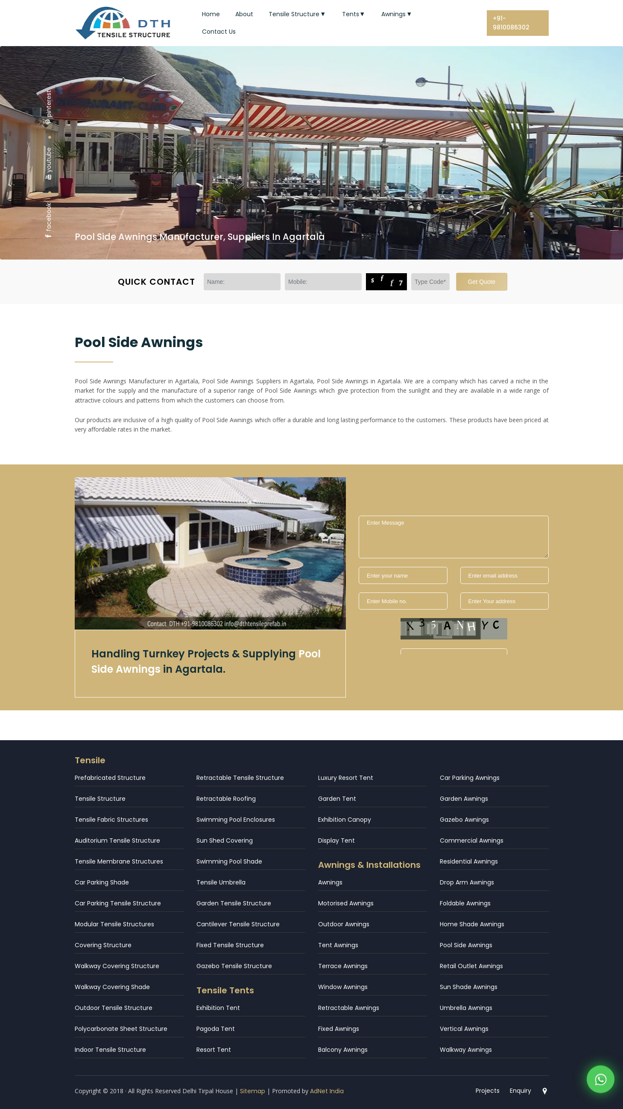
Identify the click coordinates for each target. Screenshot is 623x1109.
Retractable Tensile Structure (240, 777)
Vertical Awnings (464, 1028)
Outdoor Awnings (343, 924)
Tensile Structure (298, 14)
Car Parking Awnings (470, 777)
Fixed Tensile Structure (230, 945)
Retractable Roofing (226, 798)
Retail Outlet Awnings (471, 966)
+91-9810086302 (511, 23)
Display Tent (336, 840)
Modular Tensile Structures (114, 924)
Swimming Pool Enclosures (235, 819)
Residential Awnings (469, 861)
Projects (488, 1090)
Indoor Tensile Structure (110, 1049)
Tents (354, 14)
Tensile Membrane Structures (119, 861)
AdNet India (327, 1091)
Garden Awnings (464, 798)
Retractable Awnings (348, 1008)
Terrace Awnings (343, 966)
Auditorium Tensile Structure (117, 840)
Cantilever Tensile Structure (238, 924)
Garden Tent (337, 798)
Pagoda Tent (215, 1028)
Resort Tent (213, 1049)
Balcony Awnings (343, 1049)
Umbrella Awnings (466, 1008)
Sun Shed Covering (224, 840)
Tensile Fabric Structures (111, 819)
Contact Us (219, 31)
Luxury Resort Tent (345, 777)
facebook (48, 221)
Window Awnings (343, 987)
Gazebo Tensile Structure (234, 966)
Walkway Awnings (466, 1049)
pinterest (48, 107)
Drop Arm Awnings (467, 882)
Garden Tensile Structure (233, 903)
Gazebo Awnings (464, 819)
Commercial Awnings (471, 840)
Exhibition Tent (218, 1008)
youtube (48, 163)
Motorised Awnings (346, 903)
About (244, 14)
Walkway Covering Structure (117, 966)
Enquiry (520, 1090)
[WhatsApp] (600, 1080)
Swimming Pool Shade (229, 861)
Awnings (397, 14)
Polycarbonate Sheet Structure (121, 1028)
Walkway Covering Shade (112, 987)
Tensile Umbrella (221, 882)
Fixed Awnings (338, 1028)
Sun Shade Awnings (468, 987)
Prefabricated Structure (110, 777)
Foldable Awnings (465, 903)
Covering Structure (103, 945)
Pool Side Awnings (466, 945)
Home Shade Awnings (472, 924)
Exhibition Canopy (344, 819)
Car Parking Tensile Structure (118, 903)
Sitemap (252, 1091)
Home (211, 14)
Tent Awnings (338, 945)
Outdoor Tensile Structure (113, 1008)
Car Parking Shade (102, 882)
